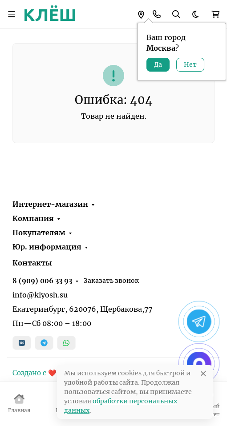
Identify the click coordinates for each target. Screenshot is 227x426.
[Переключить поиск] (176, 14)
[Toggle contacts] (157, 14)
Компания (33, 218)
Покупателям (38, 232)
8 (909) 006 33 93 (42, 281)
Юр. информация (46, 246)
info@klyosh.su (40, 294)
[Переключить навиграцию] (12, 14)
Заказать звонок (111, 281)
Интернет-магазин (50, 204)
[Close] (203, 373)
